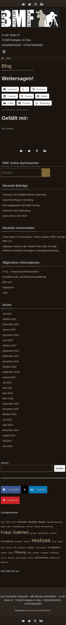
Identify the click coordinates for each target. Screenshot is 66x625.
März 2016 (7, 398)
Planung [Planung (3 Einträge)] (20, 552)
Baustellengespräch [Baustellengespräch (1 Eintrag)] (55, 522)
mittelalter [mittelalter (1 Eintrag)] (30, 548)
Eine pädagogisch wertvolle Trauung (21, 205)
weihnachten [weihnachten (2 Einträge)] (42, 557)
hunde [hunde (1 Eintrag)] (59, 541)
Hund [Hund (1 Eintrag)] (54, 541)
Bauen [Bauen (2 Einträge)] (42, 521)
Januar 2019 (8, 329)
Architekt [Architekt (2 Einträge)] (22, 521)
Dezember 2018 (10, 335)
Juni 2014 (7, 446)
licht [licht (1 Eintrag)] (15, 548)
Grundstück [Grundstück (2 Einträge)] (7, 541)
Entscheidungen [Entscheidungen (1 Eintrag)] (19, 527)
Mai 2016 (7, 388)
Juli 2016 (7, 382)
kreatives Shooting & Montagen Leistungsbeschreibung (30, 250)
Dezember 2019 (10, 324)
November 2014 (10, 430)
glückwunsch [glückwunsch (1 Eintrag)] (43, 533)
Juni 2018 (7, 340)
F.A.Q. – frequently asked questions (20, 271)
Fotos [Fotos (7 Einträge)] (6, 532)
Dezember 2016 (10, 356)
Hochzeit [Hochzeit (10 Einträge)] (41, 540)
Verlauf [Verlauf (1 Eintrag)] (30, 558)
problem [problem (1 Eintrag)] (36, 553)
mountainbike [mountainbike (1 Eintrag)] (41, 548)
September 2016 (11, 372)
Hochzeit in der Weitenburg (16, 210)
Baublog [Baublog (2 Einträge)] (32, 521)
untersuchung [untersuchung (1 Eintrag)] (21, 558)
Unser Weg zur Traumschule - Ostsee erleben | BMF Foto (31, 237)
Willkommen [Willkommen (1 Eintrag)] (55, 558)
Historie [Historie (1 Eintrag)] (27, 541)
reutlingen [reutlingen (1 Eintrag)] (44, 553)
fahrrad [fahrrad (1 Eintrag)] (37, 527)
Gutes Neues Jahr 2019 (14, 216)
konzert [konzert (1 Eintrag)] (9, 548)
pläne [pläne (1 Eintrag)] (29, 553)
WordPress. (45, 610)
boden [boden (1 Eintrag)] (3, 527)
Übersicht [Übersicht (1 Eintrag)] (4, 562)
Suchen (5, 463)
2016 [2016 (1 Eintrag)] (3, 522)
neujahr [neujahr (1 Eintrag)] (4, 553)
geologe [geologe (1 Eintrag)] (33, 533)
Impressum (8, 287)
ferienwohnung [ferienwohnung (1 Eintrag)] (47, 527)
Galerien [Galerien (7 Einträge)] (21, 532)
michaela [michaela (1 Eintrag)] (21, 548)
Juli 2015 (7, 419)
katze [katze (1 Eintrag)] (3, 548)
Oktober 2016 (9, 366)
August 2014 (8, 435)
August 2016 (8, 377)
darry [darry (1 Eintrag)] (9, 527)
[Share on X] (25, 489)
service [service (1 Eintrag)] (3, 558)
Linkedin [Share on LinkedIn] (38, 489)
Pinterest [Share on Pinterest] (10, 500)
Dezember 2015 (10, 403)
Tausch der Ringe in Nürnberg (17, 200)
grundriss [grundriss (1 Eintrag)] (53, 533)
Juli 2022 (7, 313)
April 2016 (7, 393)
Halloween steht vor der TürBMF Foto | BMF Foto (27, 246)
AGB (4, 292)
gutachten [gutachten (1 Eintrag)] (19, 541)
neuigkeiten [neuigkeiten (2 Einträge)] (54, 547)
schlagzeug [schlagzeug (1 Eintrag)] (54, 553)
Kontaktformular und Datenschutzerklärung (24, 277)
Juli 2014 (7, 440)
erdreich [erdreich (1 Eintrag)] (30, 527)
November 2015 (10, 409)
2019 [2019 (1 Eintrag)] (13, 522)
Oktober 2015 (9, 414)
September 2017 (11, 350)
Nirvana (33, 610)
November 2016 (10, 361)
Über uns (7, 241)
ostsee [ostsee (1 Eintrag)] (10, 553)
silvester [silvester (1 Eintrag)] (11, 558)
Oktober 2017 (9, 345)
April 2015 (7, 425)
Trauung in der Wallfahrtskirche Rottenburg (24, 194)
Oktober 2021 (9, 319)
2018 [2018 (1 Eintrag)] (8, 522)
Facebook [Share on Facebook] (11, 489)
